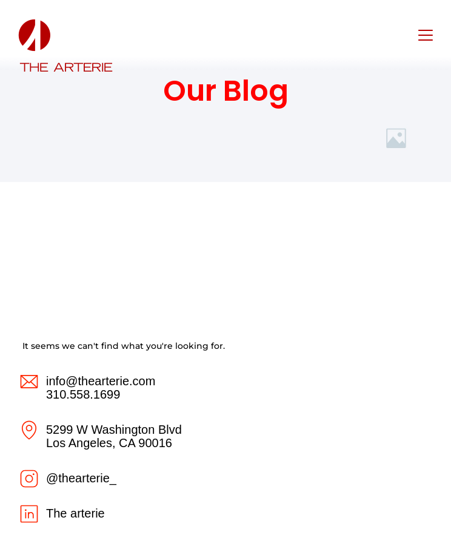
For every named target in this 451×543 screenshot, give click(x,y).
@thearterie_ (81, 478)
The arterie (75, 513)
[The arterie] (29, 514)
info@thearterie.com (100, 381)
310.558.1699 (83, 394)
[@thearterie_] (29, 479)
